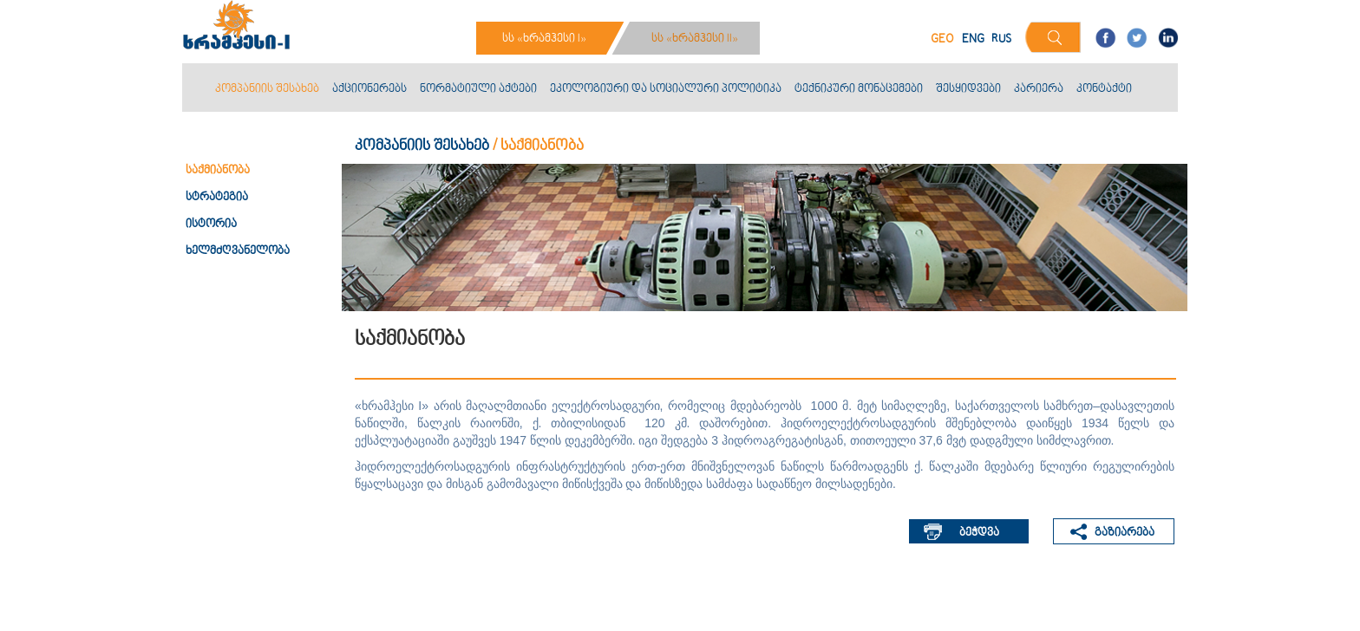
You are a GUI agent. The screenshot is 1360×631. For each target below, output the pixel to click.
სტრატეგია (217, 198)
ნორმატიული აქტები (478, 89)
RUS (1001, 39)
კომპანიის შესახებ (267, 89)
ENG (973, 39)
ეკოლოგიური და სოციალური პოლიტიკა (665, 89)
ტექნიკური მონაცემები (858, 89)
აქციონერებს (369, 89)
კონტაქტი (1104, 89)
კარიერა (1038, 89)
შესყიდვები (968, 89)
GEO (942, 39)
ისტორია (211, 224)
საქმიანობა (218, 171)
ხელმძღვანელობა (238, 251)
